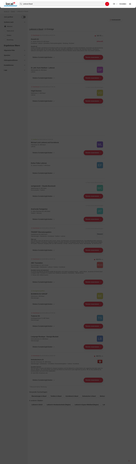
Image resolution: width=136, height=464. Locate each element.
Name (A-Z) (10, 31)
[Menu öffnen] (130, 4)
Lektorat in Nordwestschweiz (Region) (58, 408)
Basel (13, 11)
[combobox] (64, 4)
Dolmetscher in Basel (89, 399)
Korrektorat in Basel (72, 399)
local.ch (6, 11)
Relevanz (9, 26)
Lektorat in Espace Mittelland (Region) (87, 408)
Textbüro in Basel (56, 399)
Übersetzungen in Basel (38, 399)
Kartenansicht (67, 390)
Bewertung (10, 40)
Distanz (9, 35)
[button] (115, 3)
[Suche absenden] (107, 4)
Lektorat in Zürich (36, 408)
